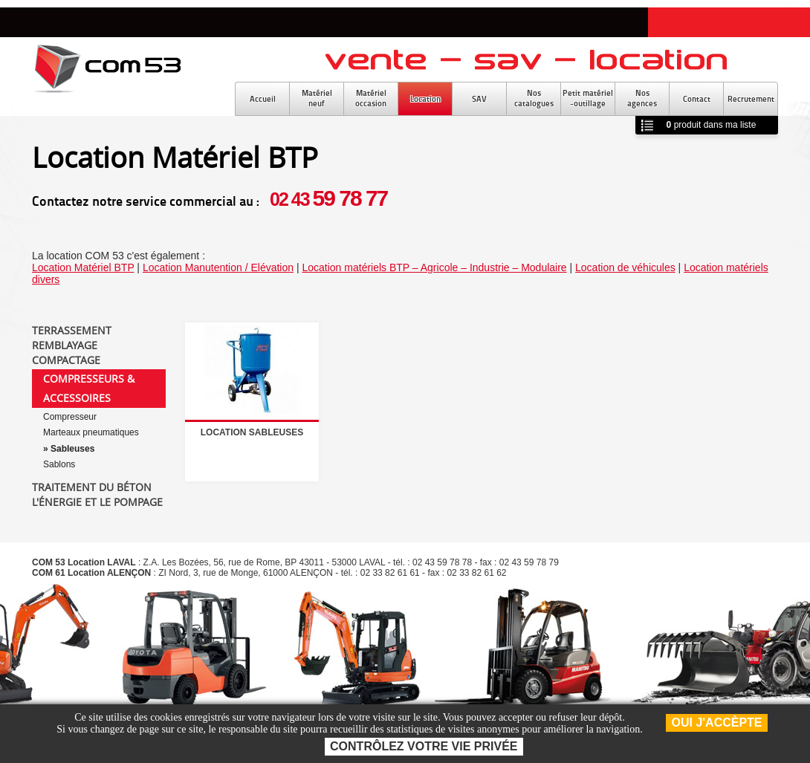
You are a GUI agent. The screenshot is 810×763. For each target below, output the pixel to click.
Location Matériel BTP (83, 267)
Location (425, 99)
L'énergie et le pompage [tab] (97, 502)
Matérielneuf (317, 98)
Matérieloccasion (370, 98)
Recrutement (751, 99)
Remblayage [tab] (64, 345)
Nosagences (642, 98)
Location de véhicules (625, 267)
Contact (696, 99)
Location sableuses (252, 432)
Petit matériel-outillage (588, 98)
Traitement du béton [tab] (92, 487)
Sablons (59, 464)
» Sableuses (68, 449)
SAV (479, 99)
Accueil (263, 99)
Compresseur (70, 417)
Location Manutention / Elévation (218, 267)
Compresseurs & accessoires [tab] (89, 388)
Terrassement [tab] (71, 330)
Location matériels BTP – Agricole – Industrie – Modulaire (434, 267)
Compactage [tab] (66, 360)
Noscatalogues (534, 98)
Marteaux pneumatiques (91, 432)
